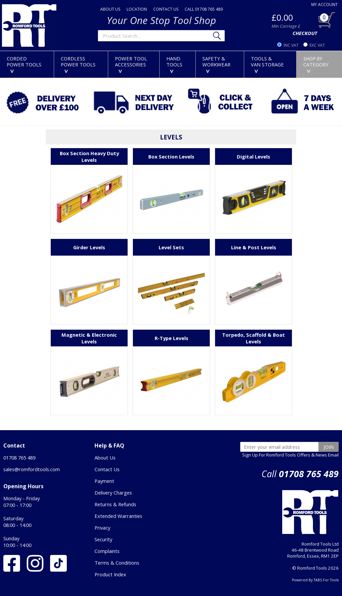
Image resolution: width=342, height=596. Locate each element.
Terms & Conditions (117, 562)
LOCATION (137, 9)
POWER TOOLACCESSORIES (131, 64)
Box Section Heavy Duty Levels (89, 156)
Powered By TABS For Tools (315, 580)
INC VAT (291, 45)
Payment (104, 481)
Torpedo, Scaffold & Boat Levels (253, 338)
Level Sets (171, 247)
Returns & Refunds (115, 504)
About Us (105, 457)
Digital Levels (253, 156)
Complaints (107, 551)
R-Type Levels (171, 338)
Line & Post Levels (253, 247)
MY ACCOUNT (324, 4)
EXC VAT (317, 45)
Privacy (102, 527)
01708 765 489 (19, 457)
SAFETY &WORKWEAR (216, 64)
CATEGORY (316, 64)
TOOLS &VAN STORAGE (267, 64)
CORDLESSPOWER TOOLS (78, 64)
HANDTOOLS (174, 64)
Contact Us (107, 469)
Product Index (110, 574)
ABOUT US (110, 9)
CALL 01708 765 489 (204, 9)
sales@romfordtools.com (31, 469)
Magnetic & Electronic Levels (89, 338)
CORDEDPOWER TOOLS (24, 64)
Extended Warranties (118, 516)
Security (103, 539)
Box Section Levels (171, 156)
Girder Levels (89, 247)
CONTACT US (165, 9)
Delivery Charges (113, 492)
